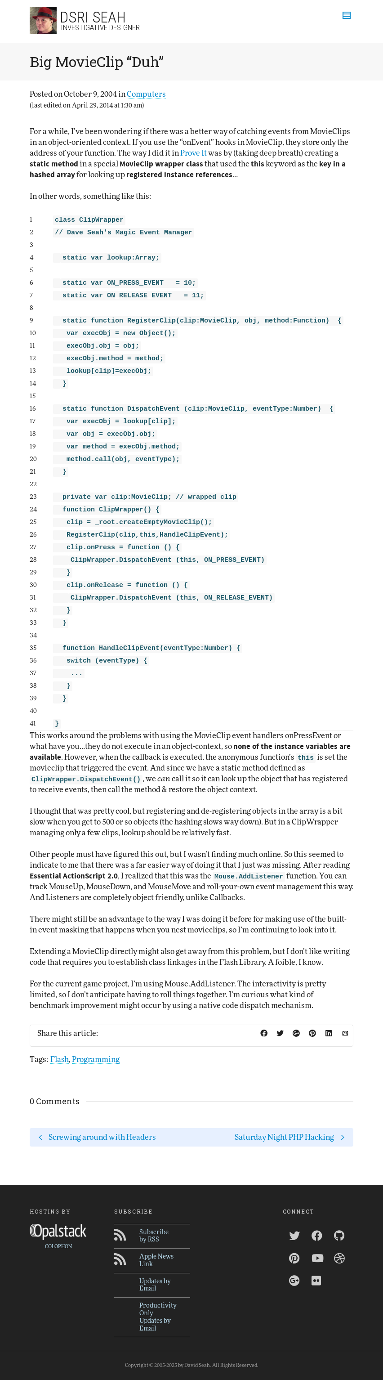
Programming (96, 1059)
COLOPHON (58, 1246)
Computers (146, 94)
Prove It (193, 153)
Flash (59, 1059)
